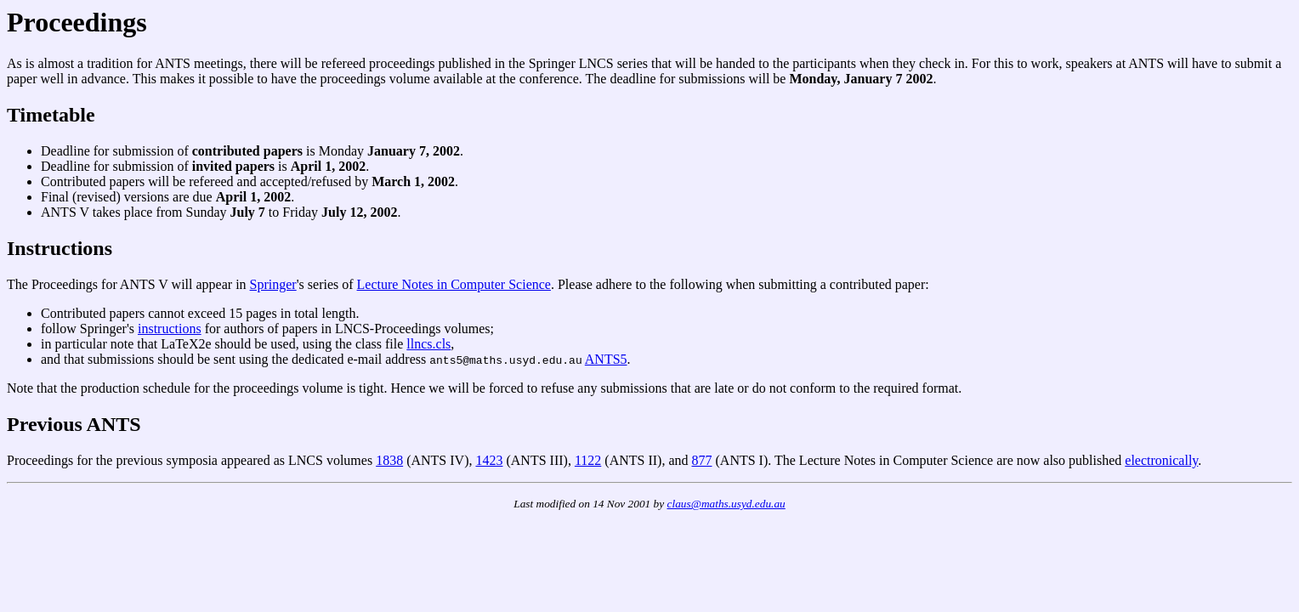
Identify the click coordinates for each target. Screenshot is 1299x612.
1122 (588, 460)
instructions (169, 328)
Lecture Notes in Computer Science (454, 284)
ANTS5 (606, 359)
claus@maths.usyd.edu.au (726, 503)
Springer (273, 284)
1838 (389, 460)
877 (702, 460)
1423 (488, 460)
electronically (1161, 460)
